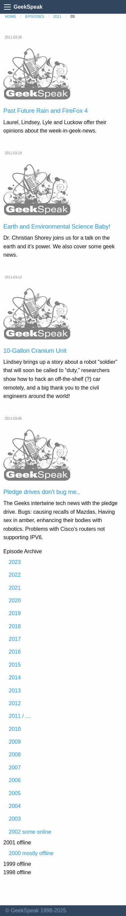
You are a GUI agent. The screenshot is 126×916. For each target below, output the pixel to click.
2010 (15, 729)
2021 (15, 588)
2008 (15, 754)
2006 (15, 780)
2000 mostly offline (31, 853)
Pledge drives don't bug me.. (41, 492)
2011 (57, 16)
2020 (15, 600)
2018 (15, 626)
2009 (15, 742)
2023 (15, 562)
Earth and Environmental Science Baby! (56, 226)
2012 (15, 703)
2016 (15, 652)
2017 (15, 639)
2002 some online (30, 832)
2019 (15, 613)
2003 (15, 819)
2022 (15, 575)
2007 (15, 767)
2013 (15, 690)
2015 (15, 665)
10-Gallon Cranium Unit (35, 350)
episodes (34, 16)
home (10, 16)
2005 (15, 793)
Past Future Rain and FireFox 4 (45, 110)
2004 (15, 806)
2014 (15, 677)
